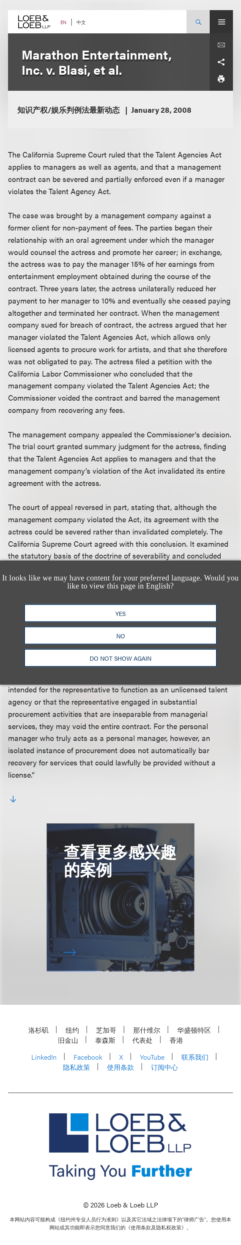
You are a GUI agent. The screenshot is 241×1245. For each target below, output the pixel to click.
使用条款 (120, 1067)
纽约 (72, 1030)
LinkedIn (44, 1057)
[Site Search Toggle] (198, 21)
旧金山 (68, 1040)
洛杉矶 (38, 1030)
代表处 (142, 1040)
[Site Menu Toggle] (221, 21)
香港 (176, 1040)
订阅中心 (164, 1067)
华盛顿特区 (194, 1030)
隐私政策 (76, 1067)
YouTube (152, 1057)
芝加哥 (106, 1030)
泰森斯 (105, 1040)
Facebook (88, 1057)
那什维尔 (146, 1030)
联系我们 (194, 1057)
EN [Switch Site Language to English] (63, 22)
